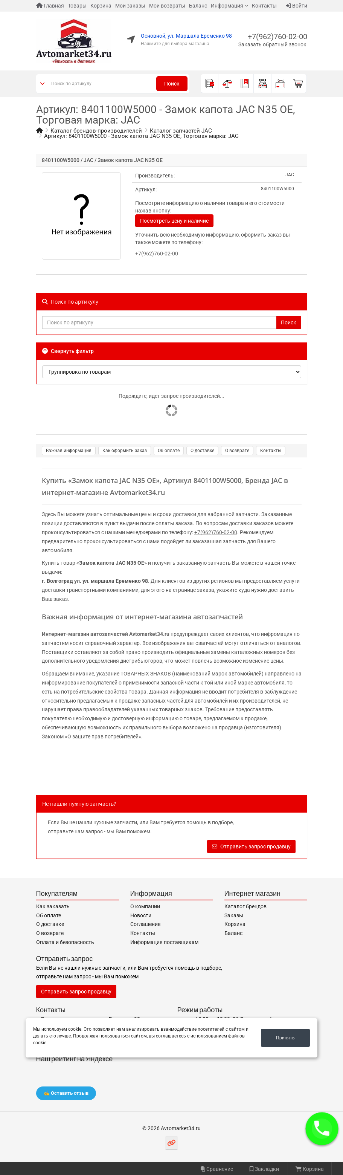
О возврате (237, 450)
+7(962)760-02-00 (277, 36)
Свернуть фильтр (68, 351)
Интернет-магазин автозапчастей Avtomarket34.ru (105, 634)
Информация (227, 6)
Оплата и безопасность (65, 942)
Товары (77, 6)
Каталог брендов (245, 906)
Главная (50, 6)
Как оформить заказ (124, 450)
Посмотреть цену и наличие (174, 221)
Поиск (172, 84)
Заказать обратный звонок (272, 44)
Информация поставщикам (164, 942)
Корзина (100, 6)
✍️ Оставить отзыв (66, 1093)
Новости (140, 915)
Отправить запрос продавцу (251, 846)
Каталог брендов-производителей (96, 130)
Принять (285, 1038)
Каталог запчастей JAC (181, 130)
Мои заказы (130, 6)
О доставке (202, 450)
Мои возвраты (167, 6)
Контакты (264, 6)
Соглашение (145, 924)
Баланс (198, 6)
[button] (321, 1128)
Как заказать (53, 906)
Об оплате (169, 450)
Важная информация (68, 450)
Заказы (233, 915)
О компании (145, 906)
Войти (296, 6)
